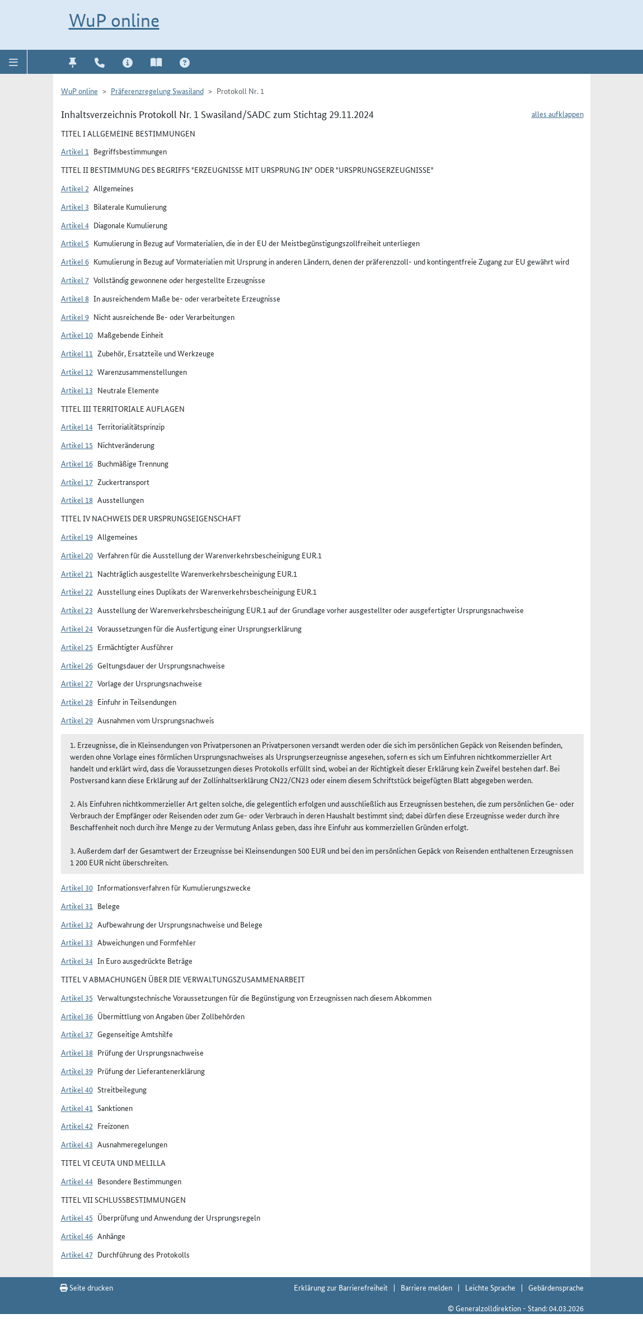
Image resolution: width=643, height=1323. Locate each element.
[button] (13, 61)
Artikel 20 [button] (77, 555)
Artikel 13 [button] (77, 390)
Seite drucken (86, 1287)
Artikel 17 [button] (77, 481)
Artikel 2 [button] (75, 188)
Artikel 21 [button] (77, 573)
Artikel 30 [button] (77, 887)
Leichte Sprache (490, 1287)
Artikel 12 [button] (77, 371)
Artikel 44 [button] (77, 1181)
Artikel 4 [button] (75, 224)
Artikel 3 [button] (75, 206)
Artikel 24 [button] (77, 628)
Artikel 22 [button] (77, 591)
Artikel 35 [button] (77, 997)
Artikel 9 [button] (75, 316)
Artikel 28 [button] (77, 701)
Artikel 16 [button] (77, 463)
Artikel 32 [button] (77, 924)
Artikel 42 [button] (77, 1125)
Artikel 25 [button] (77, 646)
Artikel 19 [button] (77, 536)
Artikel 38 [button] (77, 1052)
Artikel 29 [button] (77, 720)
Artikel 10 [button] (77, 334)
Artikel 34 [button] (77, 960)
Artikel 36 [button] (77, 1015)
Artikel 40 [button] (77, 1089)
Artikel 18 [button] (77, 499)
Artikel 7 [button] (75, 279)
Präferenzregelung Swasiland (157, 90)
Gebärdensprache (556, 1287)
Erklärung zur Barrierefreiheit (341, 1287)
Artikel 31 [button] (77, 905)
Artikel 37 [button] (77, 1033)
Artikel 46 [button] (77, 1235)
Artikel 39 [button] (77, 1070)
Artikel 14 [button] (77, 426)
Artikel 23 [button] (77, 609)
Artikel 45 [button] (77, 1217)
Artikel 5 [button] (75, 242)
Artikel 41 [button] (77, 1107)
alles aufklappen (558, 113)
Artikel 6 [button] (75, 261)
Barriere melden (426, 1287)
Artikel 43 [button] (77, 1144)
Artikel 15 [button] (77, 444)
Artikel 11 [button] (77, 353)
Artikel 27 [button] (77, 683)
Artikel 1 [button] (75, 151)
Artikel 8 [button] (75, 298)
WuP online (114, 20)
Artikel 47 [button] (77, 1254)
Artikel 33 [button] (77, 942)
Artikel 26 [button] (77, 665)
